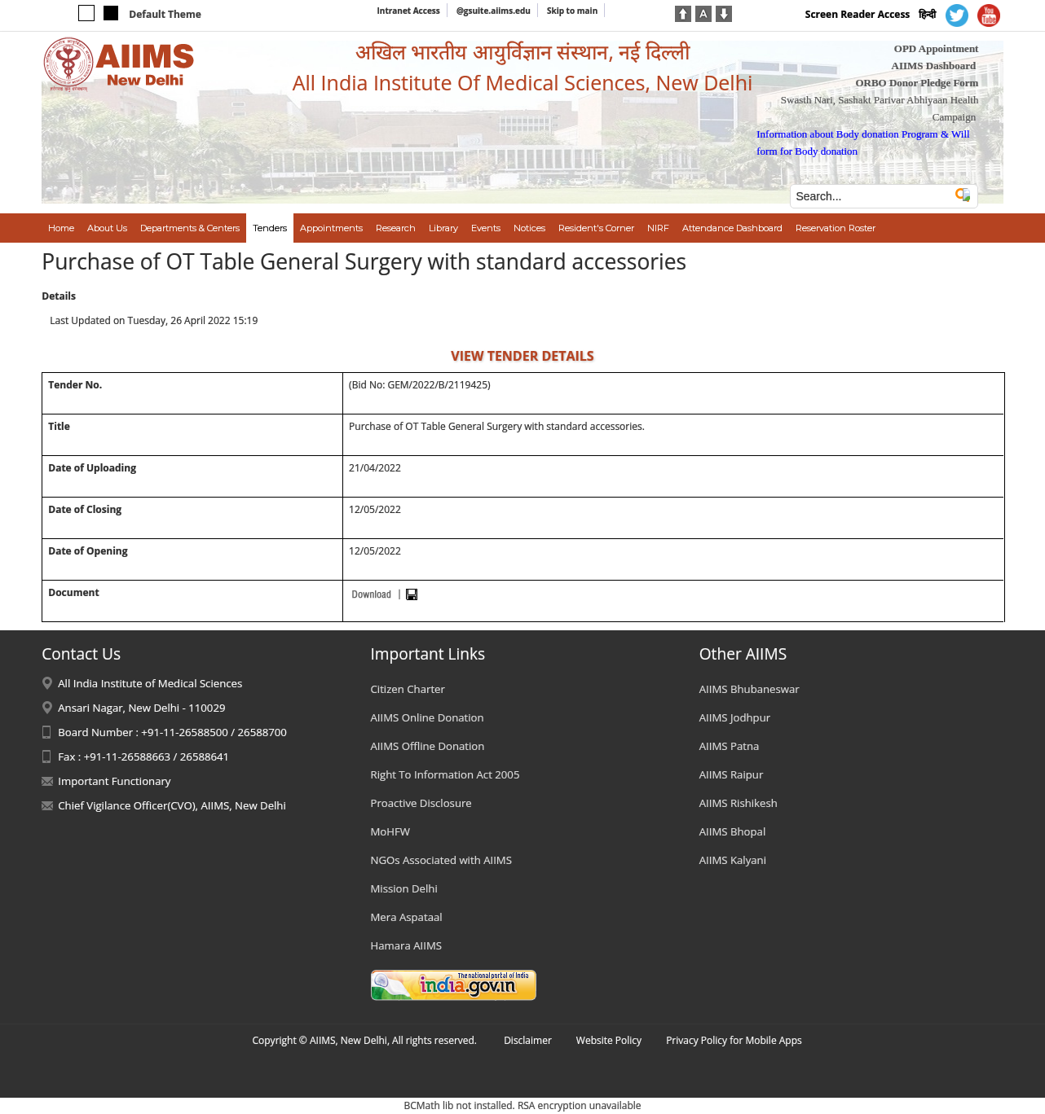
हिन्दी (927, 14)
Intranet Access (408, 10)
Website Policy (609, 1040)
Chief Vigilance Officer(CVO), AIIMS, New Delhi (172, 805)
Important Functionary (114, 781)
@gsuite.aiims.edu (493, 10)
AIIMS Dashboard (934, 65)
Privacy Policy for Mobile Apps (734, 1040)
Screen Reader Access (858, 14)
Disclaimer (528, 1040)
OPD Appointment (936, 48)
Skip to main (572, 10)
